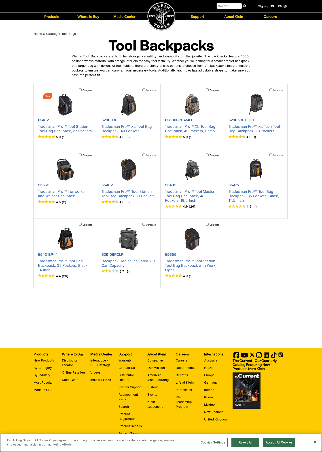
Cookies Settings (213, 443)
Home (38, 33)
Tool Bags (68, 33)
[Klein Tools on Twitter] (252, 356)
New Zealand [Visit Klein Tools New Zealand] (213, 412)
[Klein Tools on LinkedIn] (266, 356)
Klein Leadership (155, 404)
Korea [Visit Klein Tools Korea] (208, 397)
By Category (43, 367)
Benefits (182, 375)
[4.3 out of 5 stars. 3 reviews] (116, 201)
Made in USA (43, 389)
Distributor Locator (69, 362)
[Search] (229, 6)
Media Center (124, 16)
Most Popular (43, 382)
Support (197, 16)
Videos (95, 372)
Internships (184, 389)
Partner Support (130, 387)
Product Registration (127, 416)
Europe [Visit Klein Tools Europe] (209, 375)
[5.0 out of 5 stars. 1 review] (52, 136)
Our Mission (156, 367)
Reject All (245, 443)
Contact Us (127, 367)
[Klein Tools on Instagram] (259, 356)
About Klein (233, 16)
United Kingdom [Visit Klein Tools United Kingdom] (216, 419)
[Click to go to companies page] (280, 6)
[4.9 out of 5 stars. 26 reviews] (180, 206)
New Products (44, 360)
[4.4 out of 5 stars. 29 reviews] (53, 275)
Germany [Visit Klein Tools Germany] (211, 382)
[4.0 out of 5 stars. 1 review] (242, 136)
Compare (87, 90)
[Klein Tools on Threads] (280, 356)
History (152, 387)
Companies (155, 360)
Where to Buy (88, 16)
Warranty (125, 360)
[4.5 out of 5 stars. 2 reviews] (52, 201)
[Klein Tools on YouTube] (244, 356)
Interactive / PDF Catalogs (100, 362)
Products (51, 16)
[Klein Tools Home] (161, 17)
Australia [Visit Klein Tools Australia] (210, 360)
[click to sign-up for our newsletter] (266, 6)
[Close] (315, 442)
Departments (185, 367)
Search (124, 406)
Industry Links (100, 379)
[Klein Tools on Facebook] (236, 356)
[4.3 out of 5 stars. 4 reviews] (243, 206)
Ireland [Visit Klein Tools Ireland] (209, 389)
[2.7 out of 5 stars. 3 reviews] (116, 271)
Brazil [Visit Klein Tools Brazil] (208, 367)
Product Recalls (130, 426)
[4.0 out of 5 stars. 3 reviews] (116, 136)
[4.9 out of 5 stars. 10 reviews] (180, 275)
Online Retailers (74, 372)
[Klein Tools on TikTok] (274, 356)
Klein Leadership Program (184, 402)
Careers (270, 16)
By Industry (42, 375)
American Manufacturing (158, 377)
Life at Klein (185, 382)
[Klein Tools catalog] (258, 365)
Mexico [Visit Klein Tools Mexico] (209, 404)
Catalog (51, 33)
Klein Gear (70, 379)
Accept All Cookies (279, 443)
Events (152, 394)
